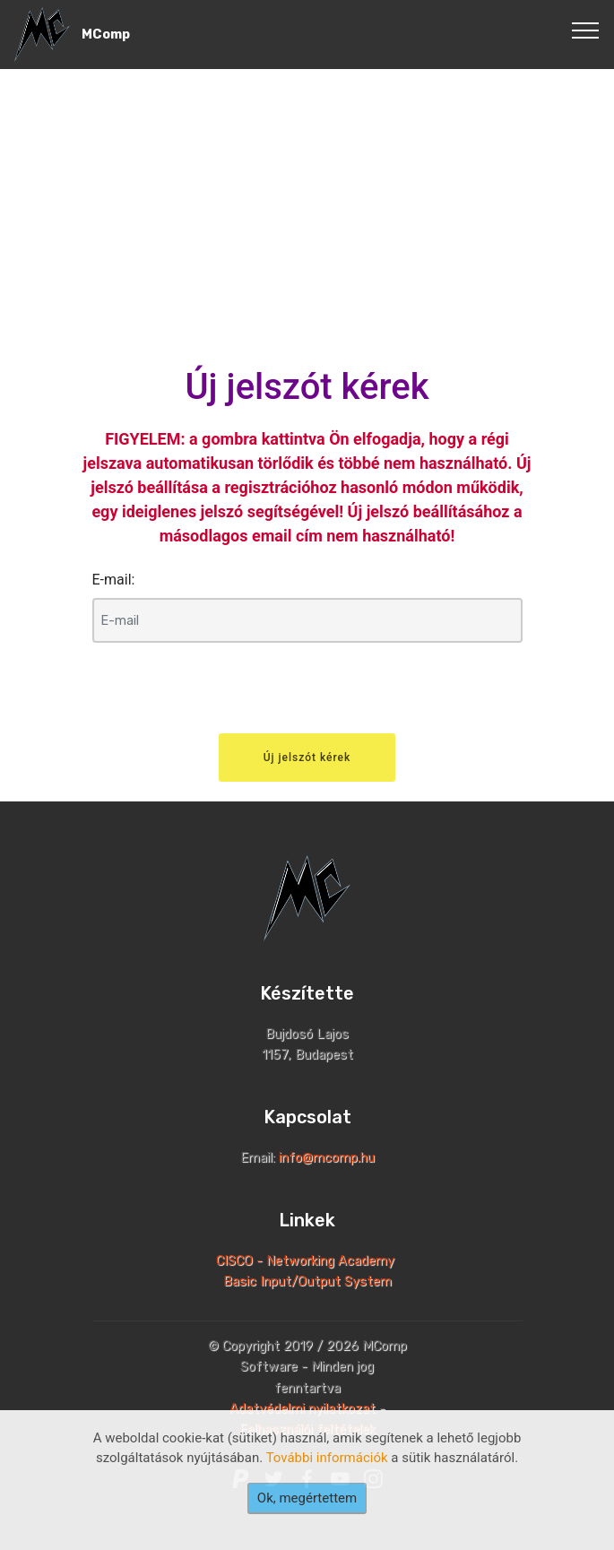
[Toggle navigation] (586, 30)
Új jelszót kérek (307, 757)
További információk (327, 1458)
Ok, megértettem (307, 1498)
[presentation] (228, 692)
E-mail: (113, 579)
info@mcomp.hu (327, 1157)
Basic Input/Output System (307, 1281)
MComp (106, 34)
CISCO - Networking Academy (307, 1261)
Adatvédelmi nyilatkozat (302, 1408)
